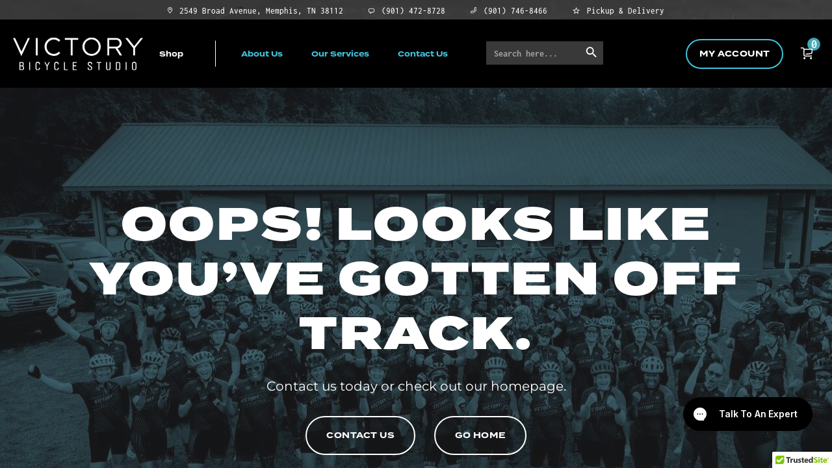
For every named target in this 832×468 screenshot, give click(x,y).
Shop (171, 53)
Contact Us (423, 53)
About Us (262, 53)
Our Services (340, 53)
